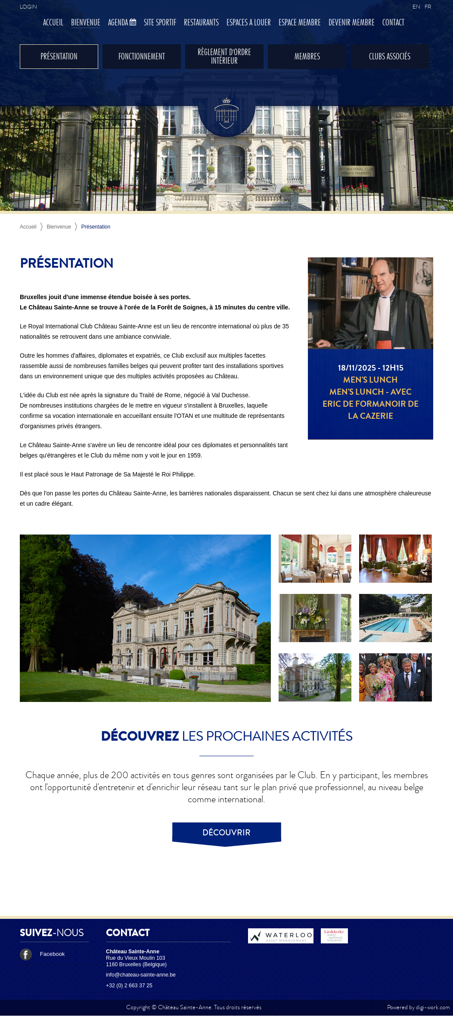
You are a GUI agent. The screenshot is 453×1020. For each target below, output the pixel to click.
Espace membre (300, 23)
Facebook (42, 954)
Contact (393, 23)
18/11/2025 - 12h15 (370, 368)
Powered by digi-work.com (418, 1007)
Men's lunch (370, 380)
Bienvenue (85, 23)
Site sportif (160, 23)
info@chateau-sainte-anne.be (141, 975)
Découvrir (226, 833)
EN (416, 7)
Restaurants (201, 23)
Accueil (53, 23)
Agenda (122, 23)
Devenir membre (352, 23)
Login (28, 7)
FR (428, 7)
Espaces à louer (248, 23)
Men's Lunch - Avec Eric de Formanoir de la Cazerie (371, 404)
